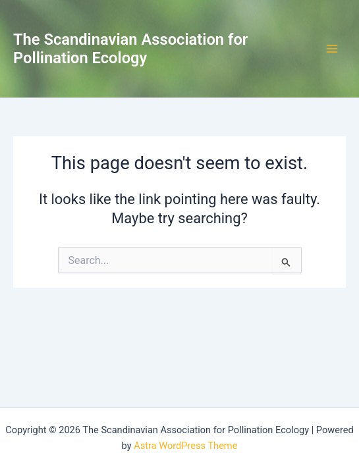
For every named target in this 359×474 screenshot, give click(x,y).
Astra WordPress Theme (185, 446)
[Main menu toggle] (332, 49)
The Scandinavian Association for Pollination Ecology (130, 48)
